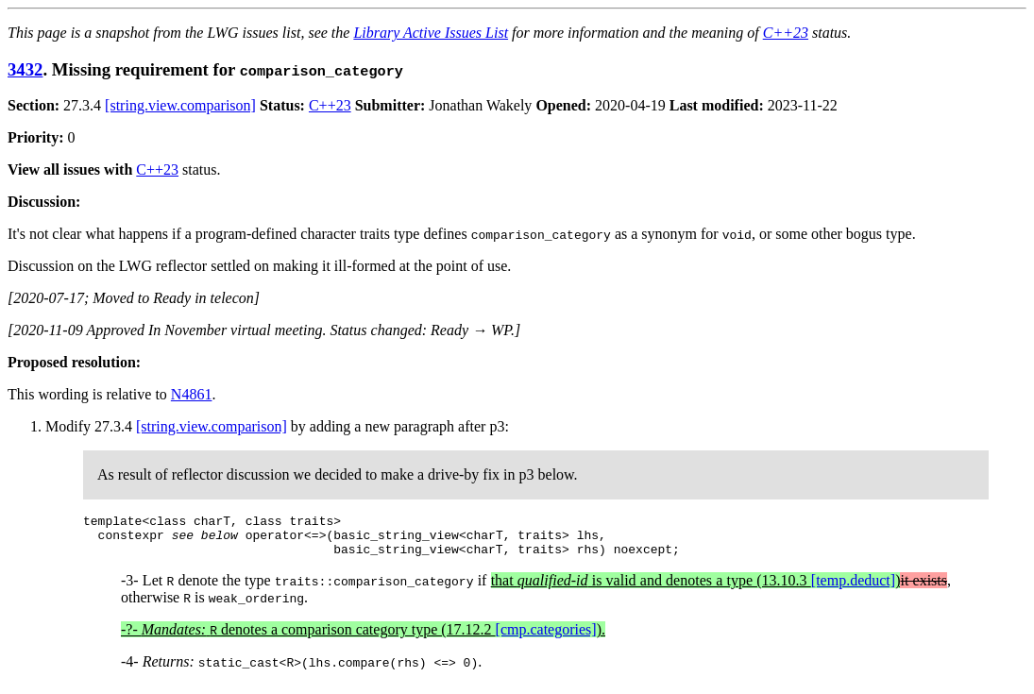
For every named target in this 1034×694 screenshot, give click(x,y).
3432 (25, 69)
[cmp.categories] (546, 638)
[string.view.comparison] (180, 105)
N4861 (191, 394)
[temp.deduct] (853, 589)
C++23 (785, 33)
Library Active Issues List (430, 33)
